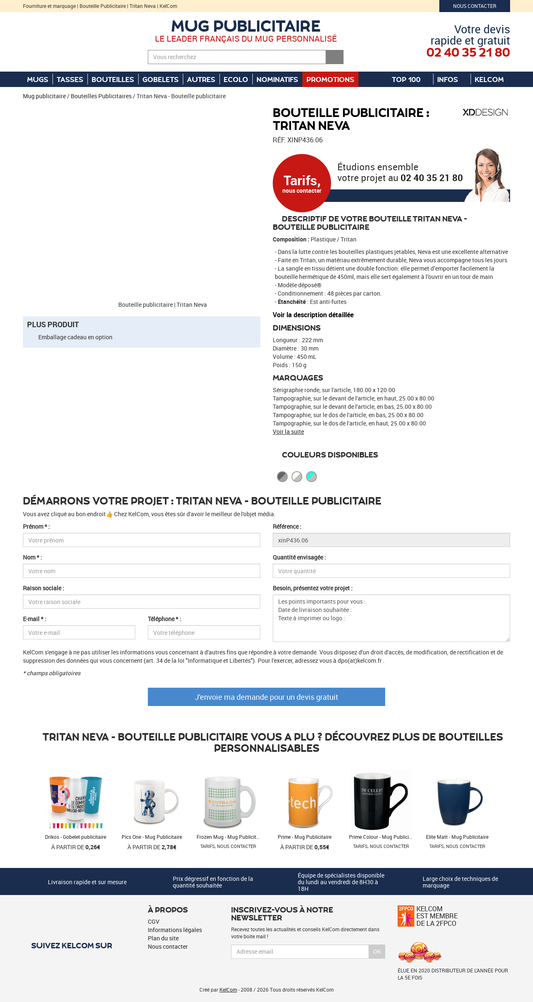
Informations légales (175, 930)
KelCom (493, 79)
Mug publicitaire (246, 25)
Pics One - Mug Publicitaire (152, 836)
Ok (377, 951)
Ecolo (236, 79)
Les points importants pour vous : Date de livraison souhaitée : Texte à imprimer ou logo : (391, 618)
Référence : (287, 526)
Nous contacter (474, 5)
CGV (153, 921)
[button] (37, 110)
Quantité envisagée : (299, 557)
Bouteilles (113, 79)
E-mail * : (34, 619)
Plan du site (163, 938)
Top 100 (410, 79)
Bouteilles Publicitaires (101, 96)
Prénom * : (36, 526)
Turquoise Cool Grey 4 (311, 476)
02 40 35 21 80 (432, 178)
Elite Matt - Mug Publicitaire (457, 836)
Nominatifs (277, 79)
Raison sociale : (43, 588)
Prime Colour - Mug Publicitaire (384, 836)
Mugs (37, 79)
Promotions (330, 79)
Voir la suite (288, 431)
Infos (451, 79)
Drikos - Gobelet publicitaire (75, 836)
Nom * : (32, 557)
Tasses (70, 79)
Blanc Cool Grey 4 (296, 476)
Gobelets (160, 79)
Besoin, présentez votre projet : (313, 588)
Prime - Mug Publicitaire (304, 836)
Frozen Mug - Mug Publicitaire (230, 836)
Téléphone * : (164, 619)
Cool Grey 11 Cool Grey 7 (282, 476)
